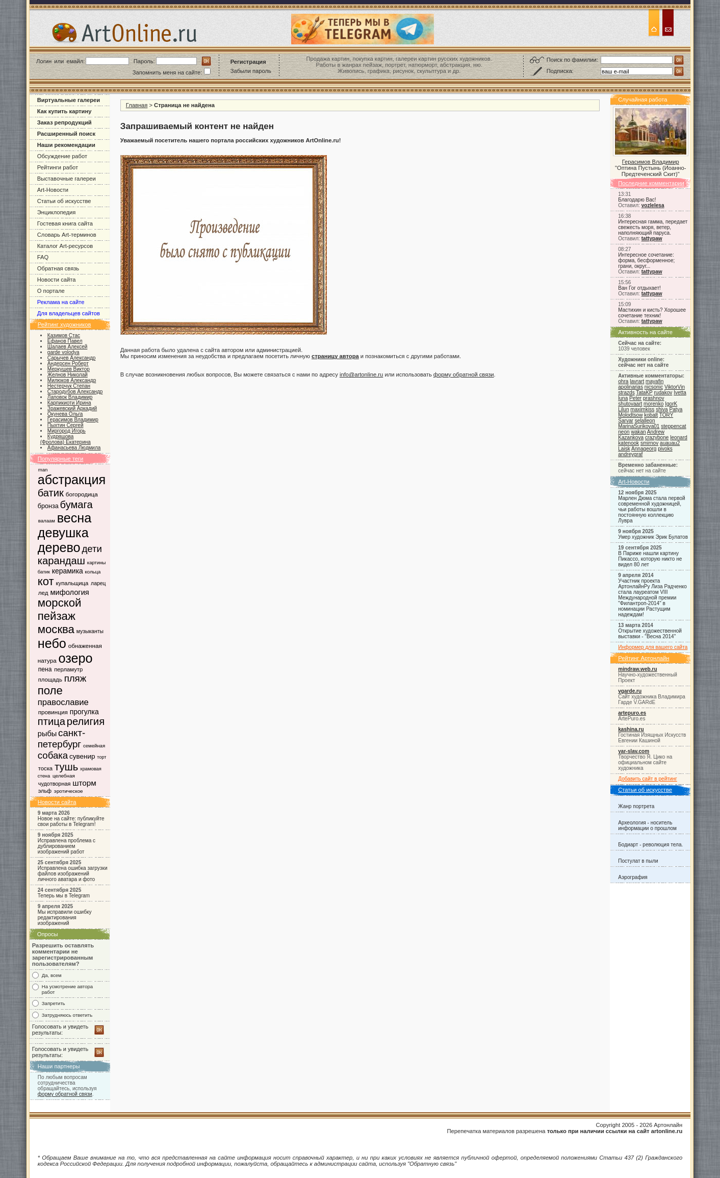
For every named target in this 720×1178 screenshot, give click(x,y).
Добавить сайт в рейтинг (647, 779)
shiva (662, 409)
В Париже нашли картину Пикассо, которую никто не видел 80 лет (650, 558)
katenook (628, 443)
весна (74, 518)
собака (53, 755)
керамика (67, 571)
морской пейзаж (60, 609)
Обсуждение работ (62, 156)
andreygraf (630, 454)
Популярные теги (61, 459)
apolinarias (630, 387)
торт (101, 757)
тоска (45, 768)
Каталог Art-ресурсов (65, 246)
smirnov (649, 443)
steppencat (673, 426)
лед (43, 592)
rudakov (663, 392)
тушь (66, 766)
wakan (638, 432)
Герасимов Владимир (650, 162)
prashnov (653, 398)
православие (63, 702)
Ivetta (680, 392)
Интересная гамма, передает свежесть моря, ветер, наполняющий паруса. (652, 227)
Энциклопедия (56, 212)
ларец (98, 583)
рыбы (47, 734)
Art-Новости (52, 190)
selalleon (645, 420)
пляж (75, 678)
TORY (666, 415)
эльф (45, 791)
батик (51, 492)
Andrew (655, 432)
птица (51, 721)
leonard (678, 437)
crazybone (657, 437)
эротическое (68, 791)
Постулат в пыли (638, 861)
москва (56, 629)
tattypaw (651, 238)
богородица (82, 494)
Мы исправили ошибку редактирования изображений (65, 917)
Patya (676, 409)
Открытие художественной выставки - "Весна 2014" (650, 633)
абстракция (72, 479)
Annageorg (643, 449)
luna (623, 398)
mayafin (654, 381)
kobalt (651, 415)
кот (46, 581)
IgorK (671, 404)
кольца (93, 571)
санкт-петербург (61, 738)
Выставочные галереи (66, 179)
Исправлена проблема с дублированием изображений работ (66, 846)
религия (86, 721)
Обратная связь (58, 268)
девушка (63, 532)
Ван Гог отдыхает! (639, 288)
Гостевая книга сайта (65, 223)
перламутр (68, 669)
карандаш (61, 560)
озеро (75, 658)
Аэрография (633, 877)
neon (623, 432)
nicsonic (654, 387)
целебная (64, 776)
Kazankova (631, 437)
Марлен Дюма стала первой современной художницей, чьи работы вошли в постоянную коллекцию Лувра (651, 509)
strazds (626, 392)
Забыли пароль (250, 71)
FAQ (42, 257)
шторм (84, 783)
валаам (46, 520)
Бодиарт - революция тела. (650, 844)
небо (52, 643)
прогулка (84, 712)
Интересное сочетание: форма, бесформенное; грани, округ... (646, 260)
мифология (69, 592)
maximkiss (642, 409)
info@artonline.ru (361, 374)
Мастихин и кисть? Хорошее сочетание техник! (652, 312)
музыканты (90, 631)
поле (50, 690)
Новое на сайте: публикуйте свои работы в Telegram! (71, 821)
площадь (50, 679)
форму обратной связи (65, 1094)
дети (92, 548)
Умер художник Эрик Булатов (653, 537)
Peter (635, 398)
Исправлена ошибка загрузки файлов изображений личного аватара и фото (73, 873)
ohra (623, 381)
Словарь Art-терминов (66, 235)
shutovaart (630, 404)
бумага (76, 504)
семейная (94, 745)
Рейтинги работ (57, 167)
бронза (48, 506)
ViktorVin (674, 387)
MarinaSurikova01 (638, 426)
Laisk (624, 449)
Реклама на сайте (61, 302)
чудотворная (54, 784)
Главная (137, 105)
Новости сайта (56, 280)
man (43, 469)
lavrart (637, 381)
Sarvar (625, 420)
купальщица (72, 583)
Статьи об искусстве (64, 201)
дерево (59, 547)
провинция (53, 712)
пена (45, 669)
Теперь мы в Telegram (64, 895)
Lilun (623, 409)
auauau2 (670, 443)
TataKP (644, 392)
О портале (51, 291)
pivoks (665, 449)
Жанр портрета (636, 806)
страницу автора (335, 356)
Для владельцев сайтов (68, 313)
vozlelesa (652, 205)
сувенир (82, 756)
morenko (653, 404)
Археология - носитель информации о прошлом (647, 825)
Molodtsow (630, 415)
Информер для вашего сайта (652, 647)
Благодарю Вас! (637, 200)
